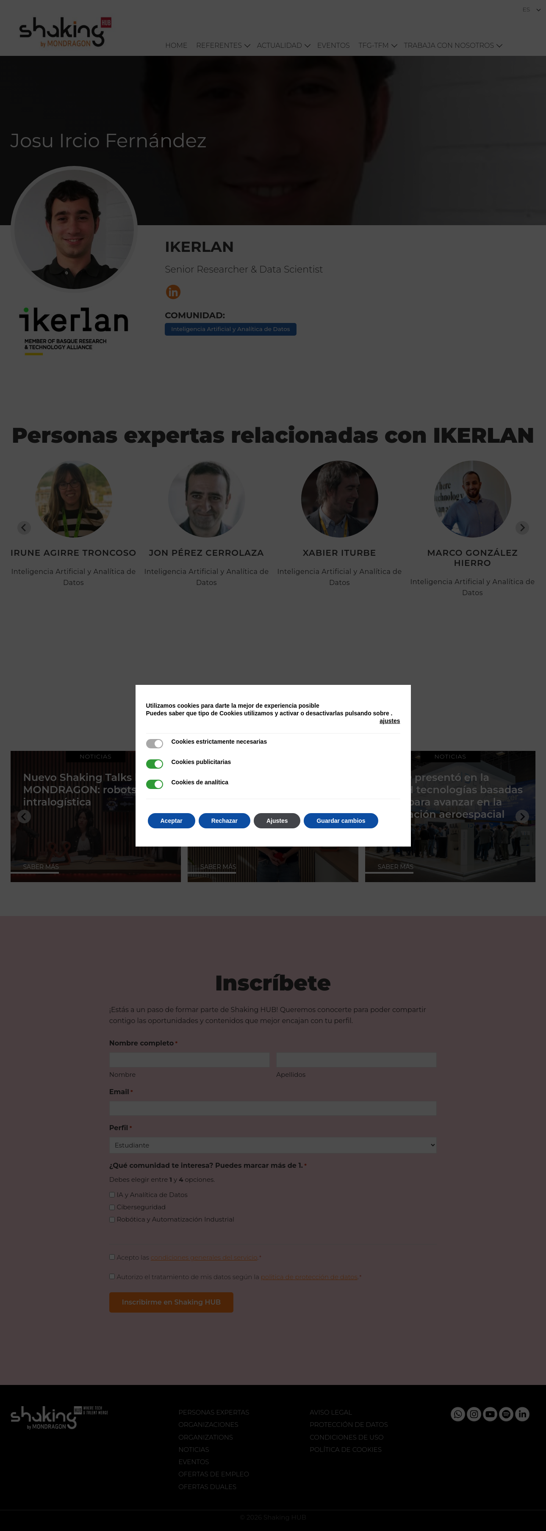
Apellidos (290, 1074)
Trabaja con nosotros (449, 45)
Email (121, 1092)
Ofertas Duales (207, 1487)
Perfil (120, 1128)
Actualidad (279, 45)
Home (176, 45)
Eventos (333, 45)
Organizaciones (208, 1425)
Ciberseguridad (141, 1207)
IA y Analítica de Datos (152, 1195)
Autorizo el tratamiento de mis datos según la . (239, 1277)
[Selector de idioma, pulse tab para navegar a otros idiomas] (531, 9)
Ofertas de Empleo (213, 1474)
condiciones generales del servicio (204, 1257)
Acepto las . (189, 1257)
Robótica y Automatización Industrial (176, 1219)
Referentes (219, 45)
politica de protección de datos (309, 1277)
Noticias (193, 1449)
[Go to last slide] (24, 528)
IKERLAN (199, 246)
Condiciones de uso (346, 1437)
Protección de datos (349, 1425)
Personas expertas (213, 1412)
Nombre (122, 1074)
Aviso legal (331, 1412)
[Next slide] (522, 528)
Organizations (205, 1437)
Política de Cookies (346, 1449)
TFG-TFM (374, 45)
